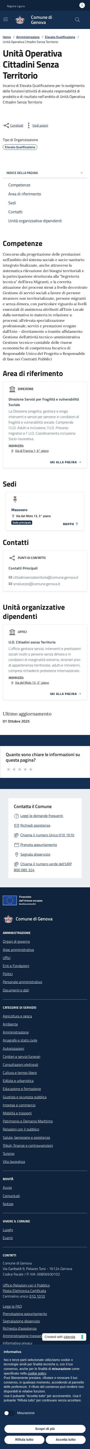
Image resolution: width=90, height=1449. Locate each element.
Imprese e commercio (19, 1105)
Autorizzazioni (13, 1048)
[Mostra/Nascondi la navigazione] (5, 19)
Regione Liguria (16, 6)
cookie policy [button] (37, 1373)
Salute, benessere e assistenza (26, 1137)
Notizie (8, 1204)
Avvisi (7, 1187)
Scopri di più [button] (45, 1429)
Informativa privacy (17, 1343)
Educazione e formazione (22, 1088)
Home (7, 36)
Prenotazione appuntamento (25, 1313)
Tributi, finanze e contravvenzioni (28, 1145)
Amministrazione (28, 36)
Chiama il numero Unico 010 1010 (47, 835)
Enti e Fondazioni (16, 965)
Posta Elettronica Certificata (24, 1290)
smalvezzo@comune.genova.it (36, 583)
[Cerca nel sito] (77, 19)
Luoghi (8, 1230)
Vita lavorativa (14, 1161)
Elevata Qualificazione (60, 36)
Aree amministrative (18, 949)
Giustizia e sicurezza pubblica (25, 1097)
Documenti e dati (16, 990)
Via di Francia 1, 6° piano (32, 451)
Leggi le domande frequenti (41, 815)
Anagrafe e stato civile (20, 1040)
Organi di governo (16, 941)
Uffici (6, 957)
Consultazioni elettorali (20, 1064)
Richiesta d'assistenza (20, 1328)
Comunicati (11, 1195)
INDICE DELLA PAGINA (45, 172)
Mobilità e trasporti (17, 1113)
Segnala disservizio (35, 854)
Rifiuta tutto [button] (24, 1439)
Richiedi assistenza (35, 825)
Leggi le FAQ (12, 1306)
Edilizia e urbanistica (18, 1080)
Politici (8, 973)
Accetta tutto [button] (66, 1439)
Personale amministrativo (22, 982)
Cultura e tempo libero (20, 1072)
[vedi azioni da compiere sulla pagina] (36, 125)
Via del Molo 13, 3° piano (32, 682)
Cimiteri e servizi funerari (21, 1056)
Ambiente (10, 1024)
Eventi (8, 1238)
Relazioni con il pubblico (21, 1129)
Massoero (19, 509)
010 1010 (37, 1296)
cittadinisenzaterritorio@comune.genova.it (45, 577)
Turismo (8, 1153)
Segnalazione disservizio (21, 1321)
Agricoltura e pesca (17, 1016)
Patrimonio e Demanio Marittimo (28, 1121)
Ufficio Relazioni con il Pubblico (26, 1285)
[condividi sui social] (13, 125)
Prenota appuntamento (38, 844)
